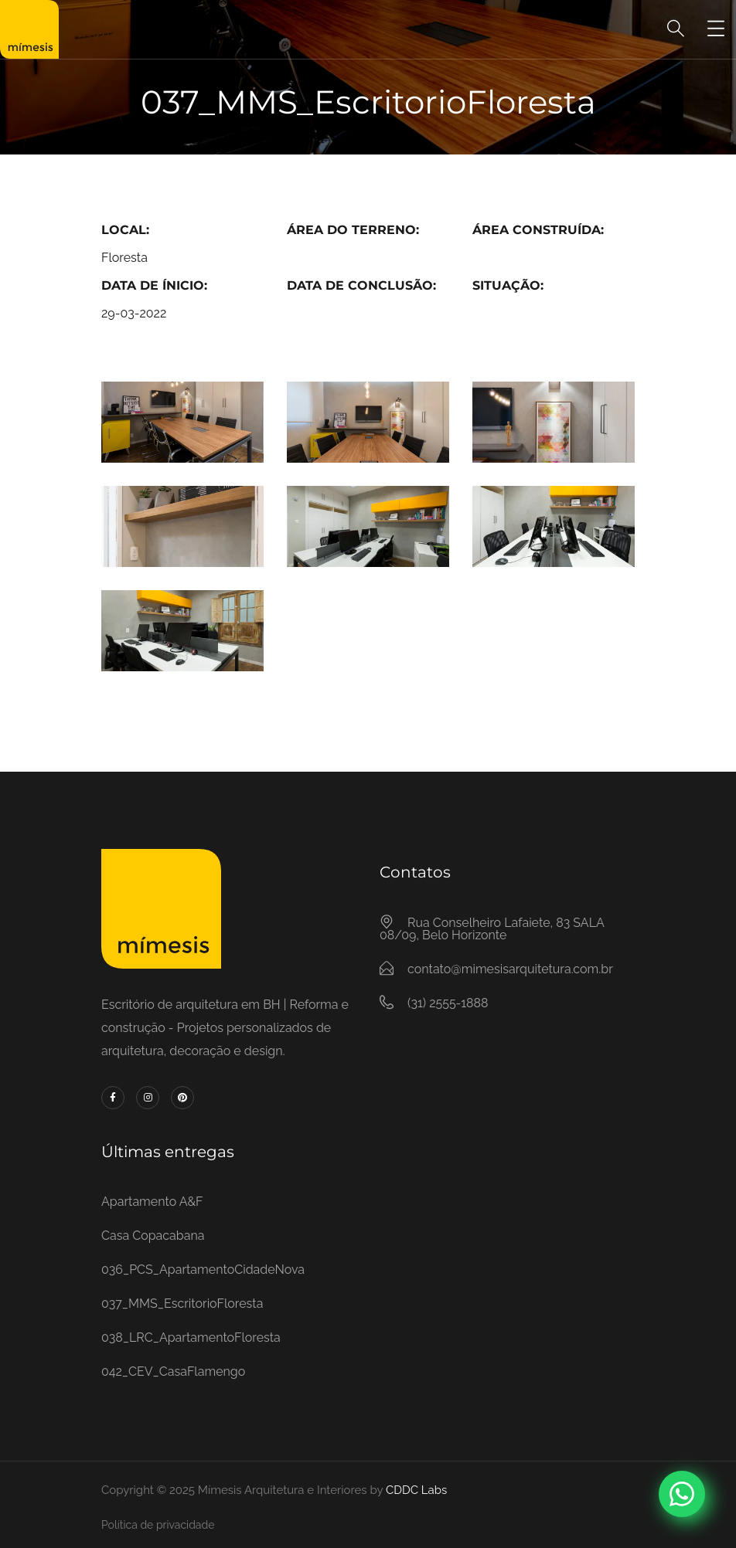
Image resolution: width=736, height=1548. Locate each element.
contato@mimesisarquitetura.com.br (510, 969)
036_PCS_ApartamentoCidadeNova (203, 1269)
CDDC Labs (415, 1490)
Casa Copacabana (152, 1235)
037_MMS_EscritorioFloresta (182, 1303)
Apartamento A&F (152, 1201)
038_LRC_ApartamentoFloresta (191, 1337)
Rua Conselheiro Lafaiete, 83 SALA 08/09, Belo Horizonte (492, 928)
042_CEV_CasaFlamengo (173, 1371)
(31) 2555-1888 (447, 1003)
